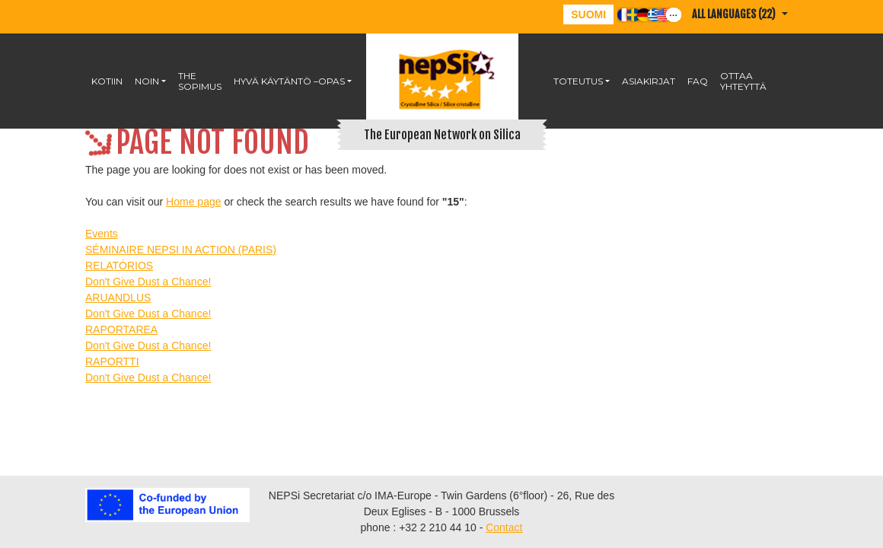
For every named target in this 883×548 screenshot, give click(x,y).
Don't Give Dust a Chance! (148, 282)
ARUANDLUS (118, 298)
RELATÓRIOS (119, 266)
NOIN (147, 81)
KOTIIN (107, 81)
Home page (193, 202)
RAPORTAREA (121, 329)
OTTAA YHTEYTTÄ (743, 81)
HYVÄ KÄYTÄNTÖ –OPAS (289, 81)
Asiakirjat (648, 81)
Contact (504, 527)
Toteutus (578, 81)
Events (101, 234)
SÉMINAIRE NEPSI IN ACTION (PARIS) (180, 250)
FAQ (697, 81)
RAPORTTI (112, 361)
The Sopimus (200, 81)
